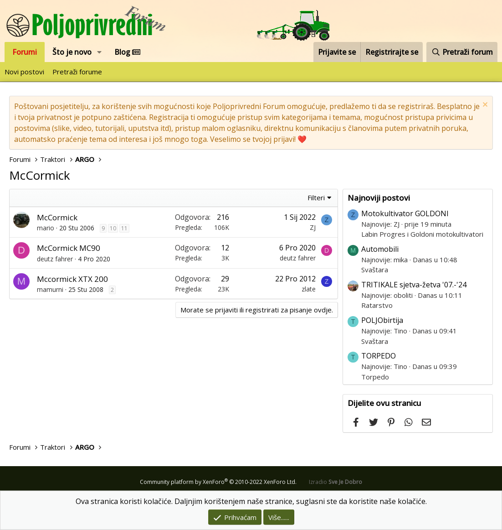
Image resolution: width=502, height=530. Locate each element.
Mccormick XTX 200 (72, 279)
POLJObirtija (382, 320)
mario (45, 227)
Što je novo (72, 52)
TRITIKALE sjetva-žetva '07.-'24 (413, 285)
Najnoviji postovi (379, 197)
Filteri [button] (316, 197)
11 (124, 228)
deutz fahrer (55, 259)
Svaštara (374, 269)
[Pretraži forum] (461, 52)
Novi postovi (24, 71)
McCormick (57, 217)
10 (113, 228)
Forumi (24, 52)
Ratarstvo (377, 305)
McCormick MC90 (68, 248)
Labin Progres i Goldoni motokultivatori (422, 234)
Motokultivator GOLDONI (405, 213)
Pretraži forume (77, 71)
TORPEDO (378, 356)
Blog (127, 52)
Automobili (380, 249)
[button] (99, 52)
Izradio (335, 482)
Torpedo (375, 376)
